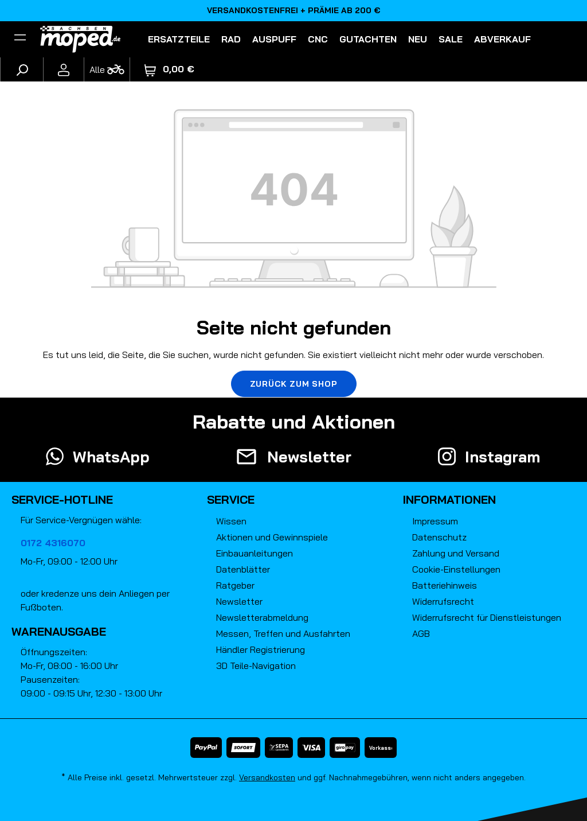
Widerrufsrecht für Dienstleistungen (486, 617)
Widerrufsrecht (443, 601)
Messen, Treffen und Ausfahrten (283, 633)
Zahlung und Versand (455, 553)
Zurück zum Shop (294, 384)
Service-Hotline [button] (62, 499)
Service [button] (231, 499)
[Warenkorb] (169, 69)
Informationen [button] (449, 499)
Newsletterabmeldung (262, 617)
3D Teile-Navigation (256, 665)
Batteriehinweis (444, 585)
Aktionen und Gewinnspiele (272, 537)
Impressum (435, 521)
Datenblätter (243, 569)
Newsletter (239, 601)
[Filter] (20, 39)
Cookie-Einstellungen (456, 569)
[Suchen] (22, 69)
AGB (421, 633)
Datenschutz (439, 537)
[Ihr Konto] (64, 69)
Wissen (231, 521)
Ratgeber (235, 585)
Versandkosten (267, 777)
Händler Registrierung (260, 649)
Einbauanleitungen (254, 553)
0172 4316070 (53, 542)
